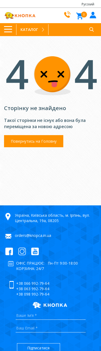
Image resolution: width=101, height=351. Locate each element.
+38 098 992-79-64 (32, 294)
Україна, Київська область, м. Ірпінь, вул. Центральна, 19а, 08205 (52, 218)
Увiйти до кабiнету (92, 14)
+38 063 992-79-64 (32, 288)
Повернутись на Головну (34, 141)
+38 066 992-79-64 (32, 283)
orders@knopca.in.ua (33, 235)
